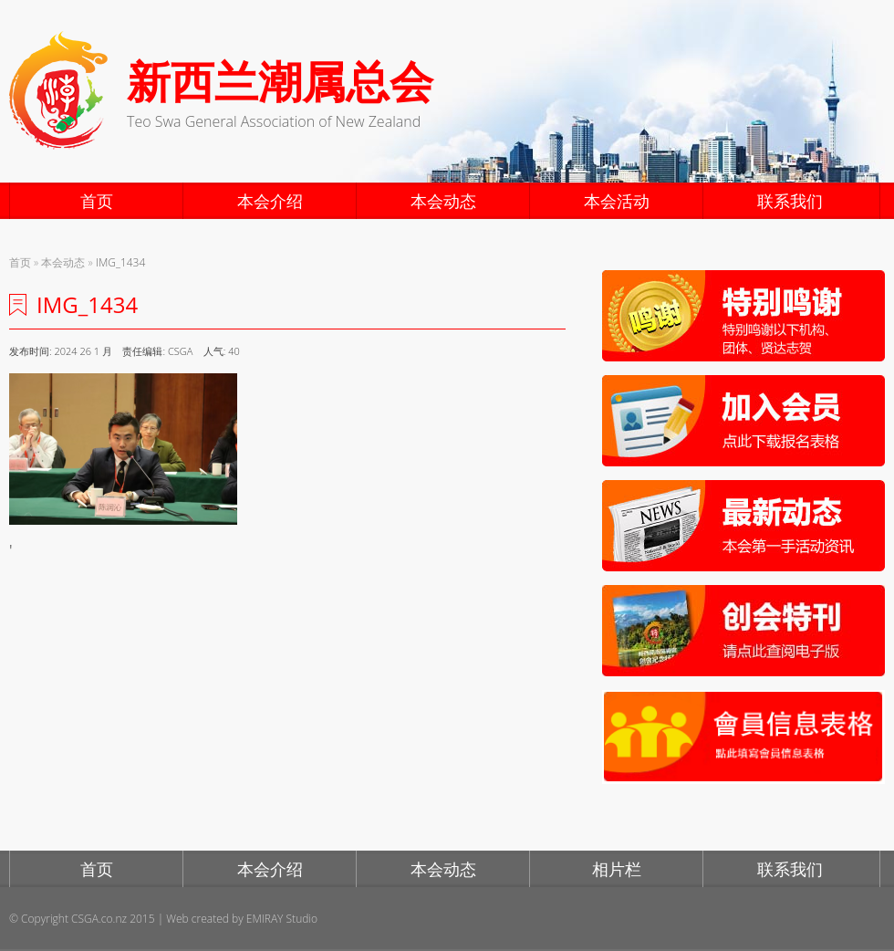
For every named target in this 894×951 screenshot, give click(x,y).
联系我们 (790, 201)
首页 (96, 201)
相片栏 (616, 869)
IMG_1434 (120, 262)
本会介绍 (270, 201)
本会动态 (443, 201)
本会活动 (617, 201)
